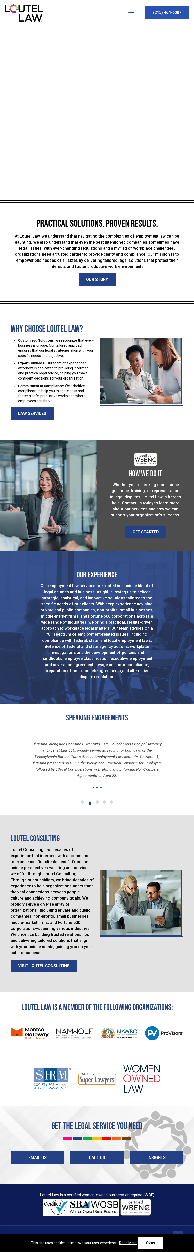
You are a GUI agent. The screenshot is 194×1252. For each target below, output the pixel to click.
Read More (128, 1243)
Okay (150, 1243)
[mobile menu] (131, 12)
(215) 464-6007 (167, 12)
